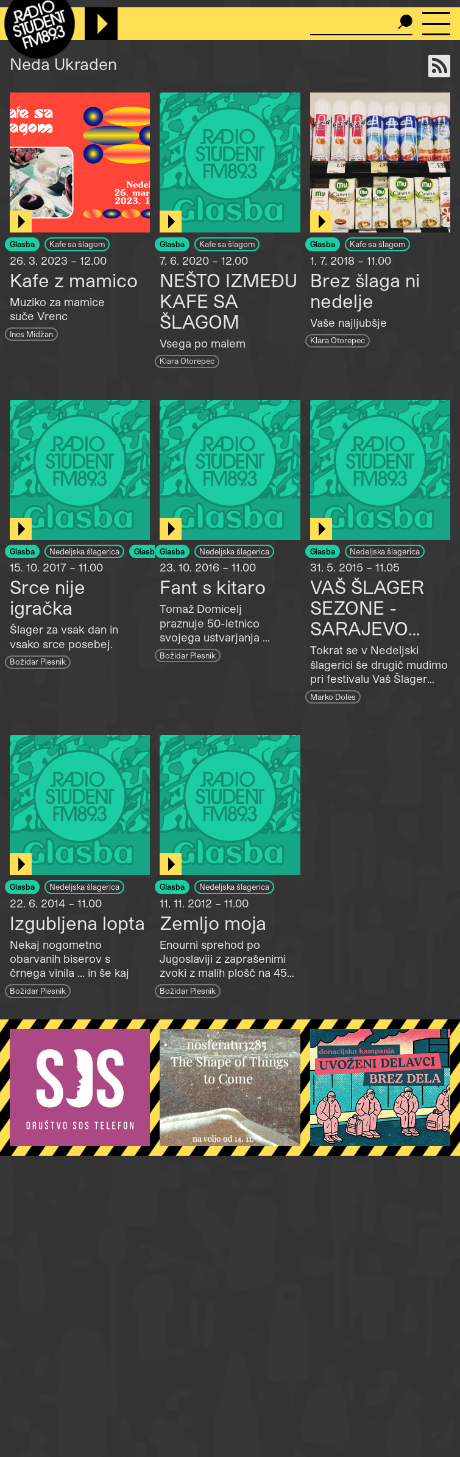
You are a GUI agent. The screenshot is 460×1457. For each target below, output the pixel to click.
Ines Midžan (31, 333)
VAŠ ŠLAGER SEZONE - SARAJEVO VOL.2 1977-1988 (380, 618)
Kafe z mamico (74, 280)
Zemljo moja (213, 923)
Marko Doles (333, 696)
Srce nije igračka (47, 597)
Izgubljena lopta (77, 923)
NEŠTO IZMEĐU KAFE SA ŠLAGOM (228, 300)
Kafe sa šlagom (77, 243)
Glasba (22, 243)
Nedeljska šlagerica (84, 551)
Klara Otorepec (187, 360)
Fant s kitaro (213, 587)
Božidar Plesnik (38, 661)
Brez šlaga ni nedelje (365, 290)
